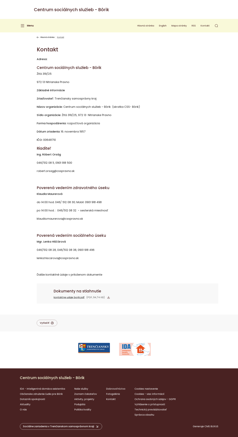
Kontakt (205, 25)
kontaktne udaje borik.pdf (69, 297)
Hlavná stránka (145, 25)
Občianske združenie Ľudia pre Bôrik (41, 394)
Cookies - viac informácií (149, 394)
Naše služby (81, 389)
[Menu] (27, 25)
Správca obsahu (144, 415)
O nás (23, 409)
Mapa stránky (179, 25)
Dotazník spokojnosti (32, 399)
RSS (194, 25)
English (163, 25)
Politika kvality (82, 409)
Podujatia (79, 404)
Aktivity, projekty (84, 399)
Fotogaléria (113, 394)
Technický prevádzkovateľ (151, 409)
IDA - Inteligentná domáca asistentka (42, 389)
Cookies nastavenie (146, 389)
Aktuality (25, 404)
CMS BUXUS (211, 426)
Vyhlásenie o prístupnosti (150, 404)
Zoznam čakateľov (85, 394)
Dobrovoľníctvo (115, 389)
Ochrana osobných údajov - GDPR (155, 399)
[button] (216, 26)
